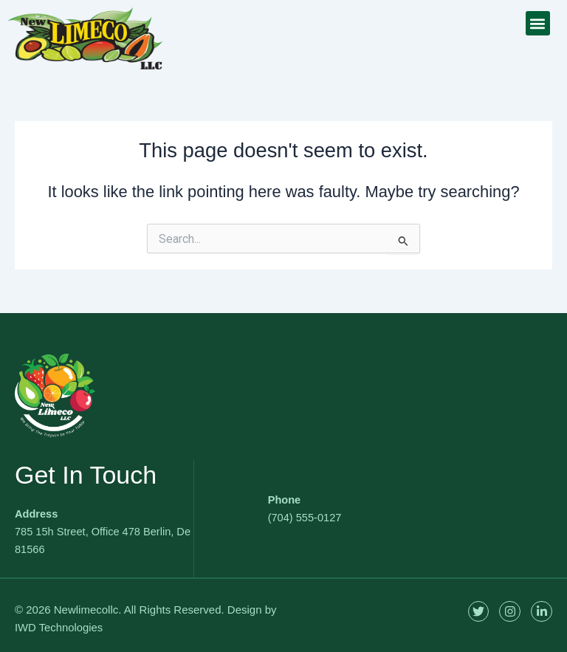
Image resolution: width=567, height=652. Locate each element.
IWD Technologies (59, 627)
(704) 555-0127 (305, 518)
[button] (538, 23)
